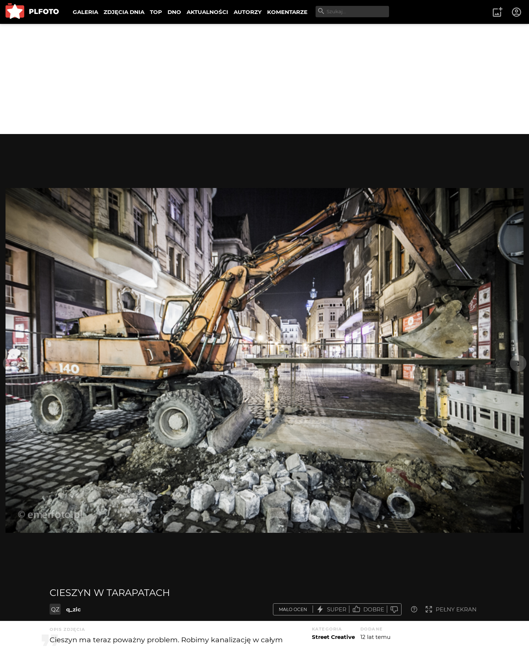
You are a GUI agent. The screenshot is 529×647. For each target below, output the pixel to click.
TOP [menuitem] (156, 11)
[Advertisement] (264, 79)
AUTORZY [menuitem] (248, 11)
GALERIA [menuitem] (85, 11)
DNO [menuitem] (174, 11)
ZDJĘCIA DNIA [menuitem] (124, 11)
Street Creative (333, 636)
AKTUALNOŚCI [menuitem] (207, 11)
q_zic (73, 609)
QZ (55, 609)
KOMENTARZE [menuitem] (287, 11)
